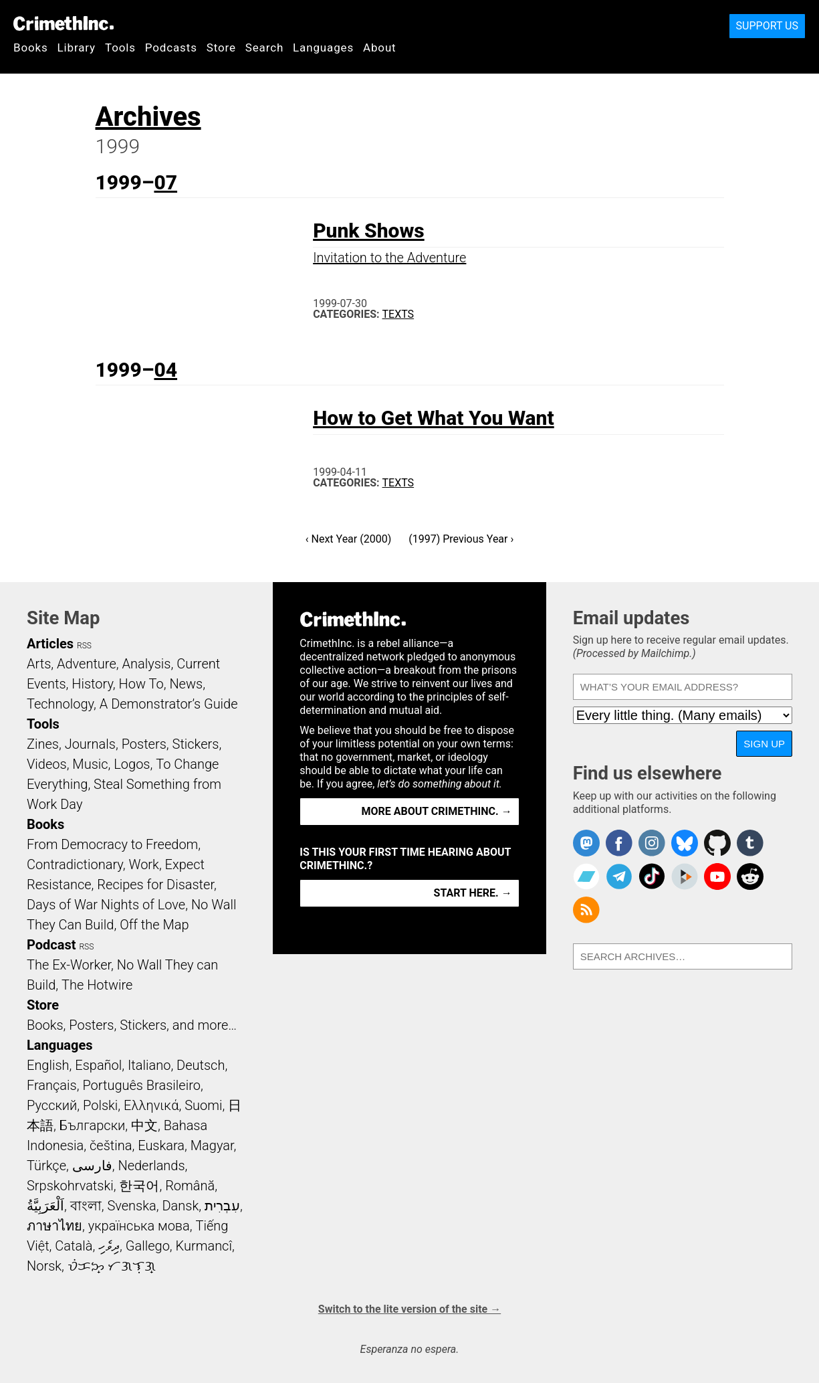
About (379, 47)
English (48, 1065)
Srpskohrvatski (70, 1186)
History (92, 684)
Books (30, 47)
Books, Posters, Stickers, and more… (132, 1025)
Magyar (212, 1145)
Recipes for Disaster (155, 885)
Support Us (767, 25)
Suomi (203, 1105)
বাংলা (86, 1206)
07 (165, 182)
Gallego (148, 1246)
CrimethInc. (63, 23)
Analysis (146, 664)
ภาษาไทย (54, 1226)
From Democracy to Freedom (112, 844)
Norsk (44, 1266)
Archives (148, 116)
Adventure (86, 664)
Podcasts (171, 47)
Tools (120, 47)
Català (73, 1246)
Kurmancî (204, 1246)
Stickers (195, 744)
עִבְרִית (222, 1206)
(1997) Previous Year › (460, 539)
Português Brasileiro (141, 1085)
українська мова (139, 1226)
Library (76, 47)
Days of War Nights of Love (106, 905)
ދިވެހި (109, 1246)
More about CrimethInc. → (437, 811)
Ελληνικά (151, 1105)
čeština (111, 1145)
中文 (144, 1125)
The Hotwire (97, 985)
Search (264, 47)
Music (90, 764)
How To (141, 684)
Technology (60, 704)
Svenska (131, 1206)
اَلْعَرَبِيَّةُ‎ (45, 1206)
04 (165, 369)
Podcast (51, 945)
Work (144, 864)
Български (93, 1125)
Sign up (764, 743)
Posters (144, 744)
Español (98, 1065)
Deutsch (201, 1065)
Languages (323, 47)
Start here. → (473, 893)
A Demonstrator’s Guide (169, 704)
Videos (47, 764)
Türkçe (46, 1166)
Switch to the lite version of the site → (409, 1309)
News (186, 684)
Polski (100, 1105)
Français (52, 1085)
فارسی (92, 1166)
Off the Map (154, 925)
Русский (52, 1105)
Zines (43, 744)
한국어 (139, 1186)
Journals (90, 744)
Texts (398, 314)
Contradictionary (75, 864)
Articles (50, 644)
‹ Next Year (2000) (349, 539)
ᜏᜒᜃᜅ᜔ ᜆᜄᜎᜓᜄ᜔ (112, 1266)
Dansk (180, 1206)
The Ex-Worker (69, 965)
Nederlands (151, 1166)
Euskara (161, 1145)
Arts (39, 664)
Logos (132, 764)
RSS (84, 645)
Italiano (149, 1065)
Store (221, 47)
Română (190, 1186)
